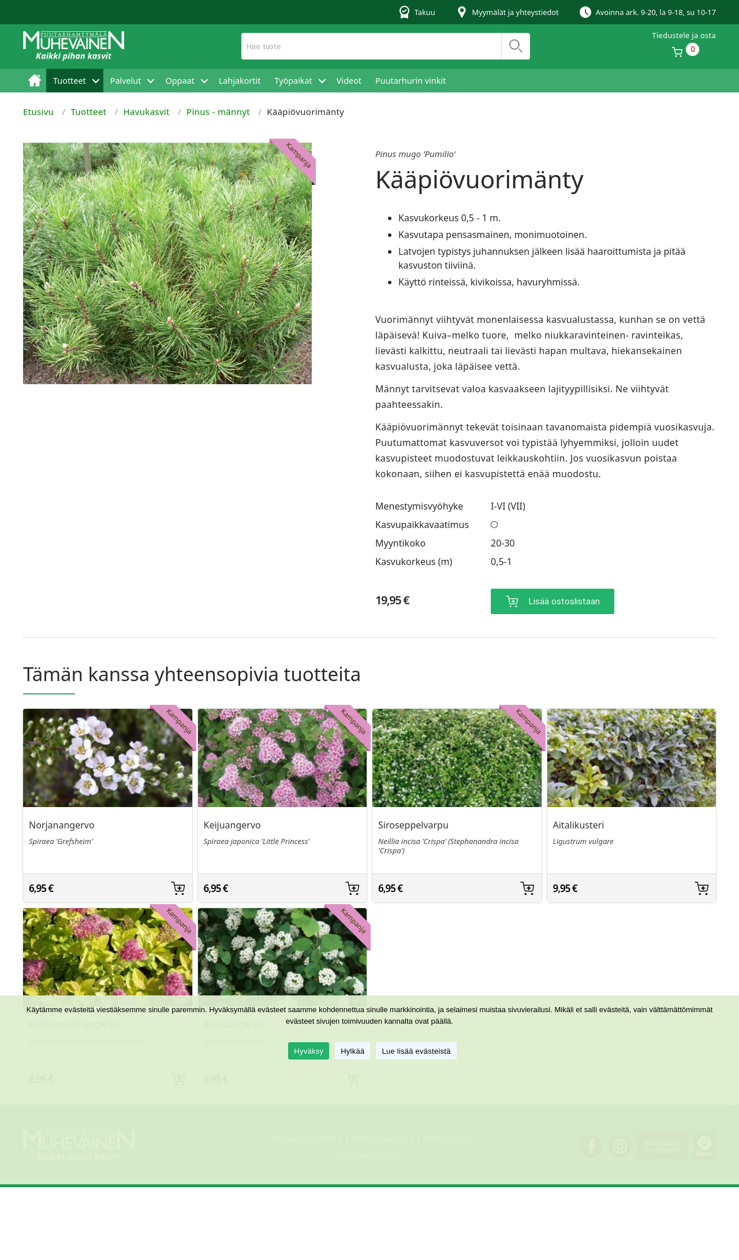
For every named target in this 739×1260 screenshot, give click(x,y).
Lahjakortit (240, 80)
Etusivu (34, 80)
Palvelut (125, 80)
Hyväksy (308, 1051)
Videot (349, 80)
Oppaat (179, 80)
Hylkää (352, 1051)
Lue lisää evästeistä (416, 1051)
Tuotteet (69, 80)
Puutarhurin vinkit (410, 80)
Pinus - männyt (218, 111)
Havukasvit (147, 111)
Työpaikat (293, 80)
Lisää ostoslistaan (564, 598)
